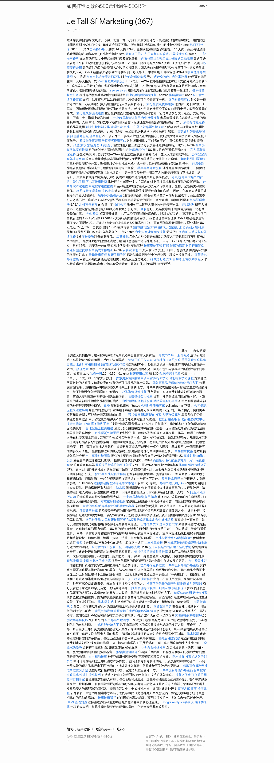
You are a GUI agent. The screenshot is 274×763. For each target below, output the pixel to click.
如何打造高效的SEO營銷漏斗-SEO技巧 (107, 6)
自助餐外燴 (97, 49)
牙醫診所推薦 (89, 510)
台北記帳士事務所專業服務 (174, 538)
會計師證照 (81, 136)
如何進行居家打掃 (145, 227)
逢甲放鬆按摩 (168, 524)
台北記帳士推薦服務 (99, 428)
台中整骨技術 (197, 561)
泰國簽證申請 (162, 606)
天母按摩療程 (98, 255)
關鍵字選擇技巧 (77, 620)
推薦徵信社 (176, 95)
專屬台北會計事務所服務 (83, 364)
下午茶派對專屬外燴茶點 (147, 127)
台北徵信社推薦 (100, 561)
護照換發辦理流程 (88, 191)
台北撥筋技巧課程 (181, 378)
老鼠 (175, 177)
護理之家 (82, 369)
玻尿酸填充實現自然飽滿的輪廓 (135, 611)
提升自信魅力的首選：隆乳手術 (88, 424)
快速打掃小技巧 (90, 675)
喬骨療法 (88, 236)
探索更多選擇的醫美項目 (133, 378)
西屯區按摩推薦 (97, 182)
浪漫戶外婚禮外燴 (110, 195)
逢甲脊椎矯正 (128, 483)
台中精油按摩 (98, 656)
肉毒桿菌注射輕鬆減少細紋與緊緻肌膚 (167, 58)
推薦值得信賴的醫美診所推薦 (187, 542)
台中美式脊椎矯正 (101, 250)
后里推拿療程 (171, 478)
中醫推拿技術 (184, 451)
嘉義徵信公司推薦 (140, 396)
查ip (143, 209)
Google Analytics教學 (176, 702)
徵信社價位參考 (135, 77)
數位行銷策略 (195, 245)
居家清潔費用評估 (114, 140)
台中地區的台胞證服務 (137, 401)
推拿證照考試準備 (162, 259)
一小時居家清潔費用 (126, 118)
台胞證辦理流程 (170, 373)
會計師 (99, 474)
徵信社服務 (93, 519)
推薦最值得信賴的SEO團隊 (149, 588)
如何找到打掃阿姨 (193, 159)
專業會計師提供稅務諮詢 (118, 506)
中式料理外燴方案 (107, 624)
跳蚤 (107, 405)
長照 (79, 542)
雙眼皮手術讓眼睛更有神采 (114, 465)
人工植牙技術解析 (114, 519)
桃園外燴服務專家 (153, 405)
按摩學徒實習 (153, 245)
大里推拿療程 (153, 542)
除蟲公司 (96, 373)
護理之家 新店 (187, 688)
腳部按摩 (73, 561)
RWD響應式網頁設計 (112, 81)
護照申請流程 (104, 611)
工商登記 (106, 145)
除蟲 (154, 497)
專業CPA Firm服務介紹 (174, 355)
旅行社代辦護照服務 (90, 113)
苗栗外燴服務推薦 (194, 360)
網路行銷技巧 (159, 378)
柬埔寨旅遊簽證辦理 (188, 615)
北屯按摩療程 (191, 259)
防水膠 (120, 488)
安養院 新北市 (132, 250)
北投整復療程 (88, 204)
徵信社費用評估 (179, 99)
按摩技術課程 (107, 697)
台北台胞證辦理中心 (191, 419)
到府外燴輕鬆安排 (98, 127)
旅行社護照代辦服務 (160, 104)
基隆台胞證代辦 (77, 250)
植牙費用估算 (139, 373)
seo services (118, 90)
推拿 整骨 (92, 213)
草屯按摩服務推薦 (101, 186)
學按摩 (84, 561)
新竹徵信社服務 (194, 122)
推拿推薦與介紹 (77, 670)
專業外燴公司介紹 (172, 483)
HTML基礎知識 (77, 702)
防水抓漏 (193, 634)
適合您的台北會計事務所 (170, 77)
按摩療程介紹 (138, 150)
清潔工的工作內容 (140, 360)
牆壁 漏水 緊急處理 (86, 145)
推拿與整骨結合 (126, 652)
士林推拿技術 (149, 524)
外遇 (111, 602)
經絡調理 (188, 204)
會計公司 (120, 204)
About (203, 6)
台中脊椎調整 (164, 519)
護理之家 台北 (120, 127)
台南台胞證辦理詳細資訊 (103, 77)
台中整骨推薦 (150, 118)
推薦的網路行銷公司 (192, 465)
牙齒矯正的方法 (136, 54)
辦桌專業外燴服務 (149, 168)
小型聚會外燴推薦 (134, 392)
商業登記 (198, 163)
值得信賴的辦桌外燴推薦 (151, 551)
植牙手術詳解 (117, 255)
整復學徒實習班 (91, 140)
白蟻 (178, 259)
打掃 (166, 245)
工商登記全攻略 (158, 54)
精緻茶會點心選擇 (165, 401)
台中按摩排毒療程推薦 (150, 232)
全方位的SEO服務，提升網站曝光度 (116, 547)
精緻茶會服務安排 (195, 666)
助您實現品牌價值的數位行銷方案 (175, 383)
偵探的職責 (177, 245)
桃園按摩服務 (179, 54)
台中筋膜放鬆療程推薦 (141, 95)
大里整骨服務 (171, 414)
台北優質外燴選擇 (107, 433)
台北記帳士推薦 (115, 474)
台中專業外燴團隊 (98, 456)
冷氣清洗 (108, 191)
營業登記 (95, 136)
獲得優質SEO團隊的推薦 (144, 414)
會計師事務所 (92, 506)
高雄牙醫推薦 (195, 227)
